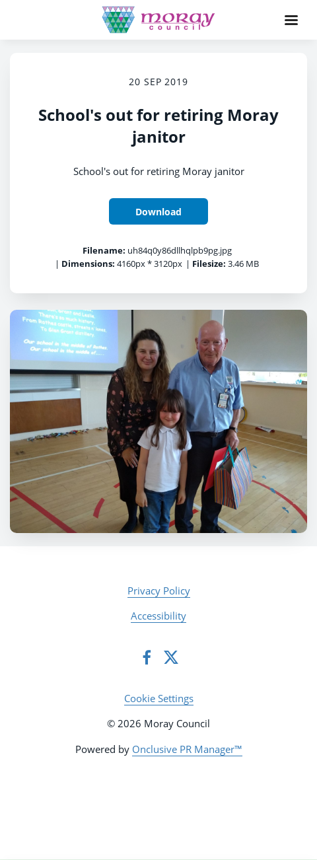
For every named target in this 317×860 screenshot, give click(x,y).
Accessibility (158, 615)
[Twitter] (171, 657)
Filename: (104, 250)
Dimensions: (88, 263)
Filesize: (209, 263)
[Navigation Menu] (291, 20)
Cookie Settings (159, 698)
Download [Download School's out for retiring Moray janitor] (158, 211)
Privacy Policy (158, 590)
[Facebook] (146, 657)
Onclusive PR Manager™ (187, 749)
